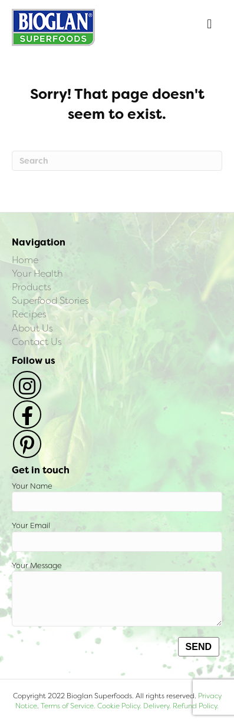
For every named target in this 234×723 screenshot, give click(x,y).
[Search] (117, 161)
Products (31, 287)
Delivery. (157, 706)
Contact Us (37, 342)
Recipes (29, 314)
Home (25, 260)
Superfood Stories (50, 300)
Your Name (117, 496)
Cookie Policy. (119, 706)
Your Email (117, 536)
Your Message (117, 594)
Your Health (37, 273)
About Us (32, 328)
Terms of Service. (68, 706)
